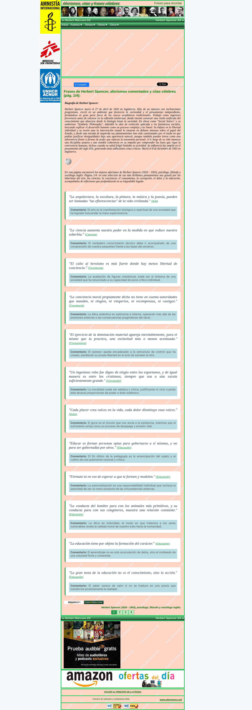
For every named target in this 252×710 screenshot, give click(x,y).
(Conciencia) (95, 268)
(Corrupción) (113, 380)
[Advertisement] (122, 52)
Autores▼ (76, 24)
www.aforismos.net (171, 699)
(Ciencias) (91, 234)
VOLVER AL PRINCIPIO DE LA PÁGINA (122, 692)
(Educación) (124, 447)
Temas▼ (90, 24)
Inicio (65, 24)
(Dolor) (73, 414)
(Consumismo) (77, 343)
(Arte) (154, 201)
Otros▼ (114, 24)
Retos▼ (103, 24)
